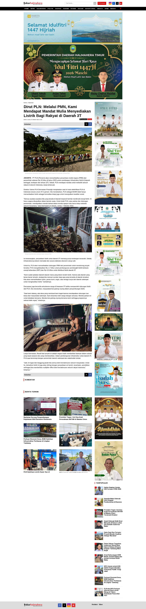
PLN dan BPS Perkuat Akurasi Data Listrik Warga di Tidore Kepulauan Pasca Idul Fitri (112, 592)
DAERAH (58, 8)
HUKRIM (66, 8)
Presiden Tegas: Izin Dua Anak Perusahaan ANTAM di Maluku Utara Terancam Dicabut (73, 419)
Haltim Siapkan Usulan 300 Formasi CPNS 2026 (112, 488)
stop (89, 119)
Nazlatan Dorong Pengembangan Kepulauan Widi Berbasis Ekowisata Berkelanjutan (37, 419)
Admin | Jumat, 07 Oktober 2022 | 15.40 (33, 119)
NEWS (33, 8)
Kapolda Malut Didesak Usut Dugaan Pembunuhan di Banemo (113, 500)
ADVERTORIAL (90, 8)
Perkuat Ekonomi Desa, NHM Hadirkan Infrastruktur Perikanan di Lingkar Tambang (38, 441)
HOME (26, 8)
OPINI (106, 8)
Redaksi (95, 604)
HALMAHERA (41, 8)
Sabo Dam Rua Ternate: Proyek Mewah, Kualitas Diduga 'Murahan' (112, 534)
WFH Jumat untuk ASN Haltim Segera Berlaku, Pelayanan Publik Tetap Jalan (112, 568)
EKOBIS (73, 8)
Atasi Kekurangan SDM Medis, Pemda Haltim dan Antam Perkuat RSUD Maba (113, 557)
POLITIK (50, 8)
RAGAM (80, 8)
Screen (102, 3)
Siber (101, 604)
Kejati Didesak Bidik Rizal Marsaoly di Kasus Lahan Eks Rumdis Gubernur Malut (113, 523)
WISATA (100, 8)
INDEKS (113, 8)
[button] (120, 8)
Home (25, 102)
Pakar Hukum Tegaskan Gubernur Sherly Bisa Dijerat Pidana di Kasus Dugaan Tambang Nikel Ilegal (112, 547)
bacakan (83, 119)
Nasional (30, 102)
